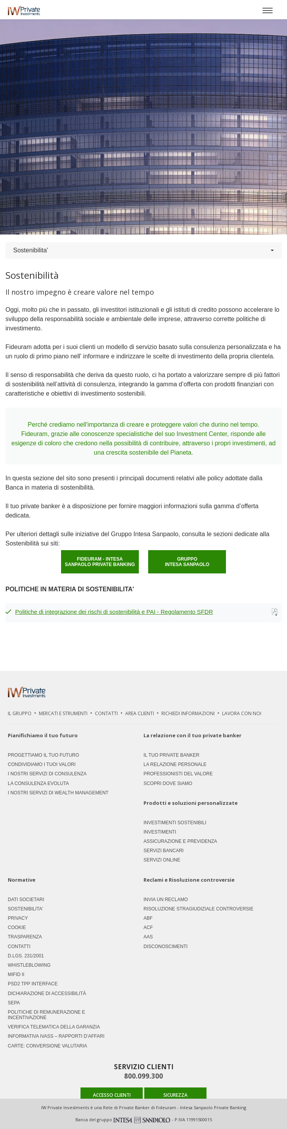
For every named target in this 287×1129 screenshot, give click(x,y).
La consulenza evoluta (38, 783)
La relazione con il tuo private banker (193, 735)
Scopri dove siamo (168, 783)
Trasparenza (25, 937)
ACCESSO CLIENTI (112, 1095)
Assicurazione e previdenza (180, 841)
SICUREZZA (175, 1095)
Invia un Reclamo (166, 899)
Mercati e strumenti (63, 713)
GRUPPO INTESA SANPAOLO (187, 561)
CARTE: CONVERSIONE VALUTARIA (47, 1046)
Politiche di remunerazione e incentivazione (46, 1014)
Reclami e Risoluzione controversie (189, 880)
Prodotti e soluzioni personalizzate (191, 802)
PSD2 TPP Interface (33, 984)
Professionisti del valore (178, 773)
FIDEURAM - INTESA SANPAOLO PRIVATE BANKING (100, 561)
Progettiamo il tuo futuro (43, 755)
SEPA (14, 1003)
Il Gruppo (20, 713)
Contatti (106, 713)
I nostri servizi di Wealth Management (58, 793)
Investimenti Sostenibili (175, 822)
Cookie (17, 927)
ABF (148, 918)
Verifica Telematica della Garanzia (54, 1027)
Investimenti (160, 832)
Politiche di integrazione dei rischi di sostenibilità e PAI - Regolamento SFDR (114, 611)
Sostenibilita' (143, 250)
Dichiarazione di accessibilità (47, 993)
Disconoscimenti (165, 946)
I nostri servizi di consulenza (47, 773)
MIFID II (16, 974)
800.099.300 (143, 1076)
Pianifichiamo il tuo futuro (43, 735)
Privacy (18, 918)
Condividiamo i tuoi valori (41, 764)
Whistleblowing (29, 965)
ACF (148, 927)
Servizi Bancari (164, 850)
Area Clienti (139, 713)
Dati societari (26, 899)
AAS (148, 937)
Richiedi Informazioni (188, 713)
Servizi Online (162, 860)
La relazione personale (175, 764)
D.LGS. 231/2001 (26, 956)
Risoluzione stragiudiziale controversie (199, 909)
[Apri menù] (267, 9)
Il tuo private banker (172, 755)
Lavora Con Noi (241, 713)
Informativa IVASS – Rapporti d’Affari (56, 1036)
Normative (21, 880)
